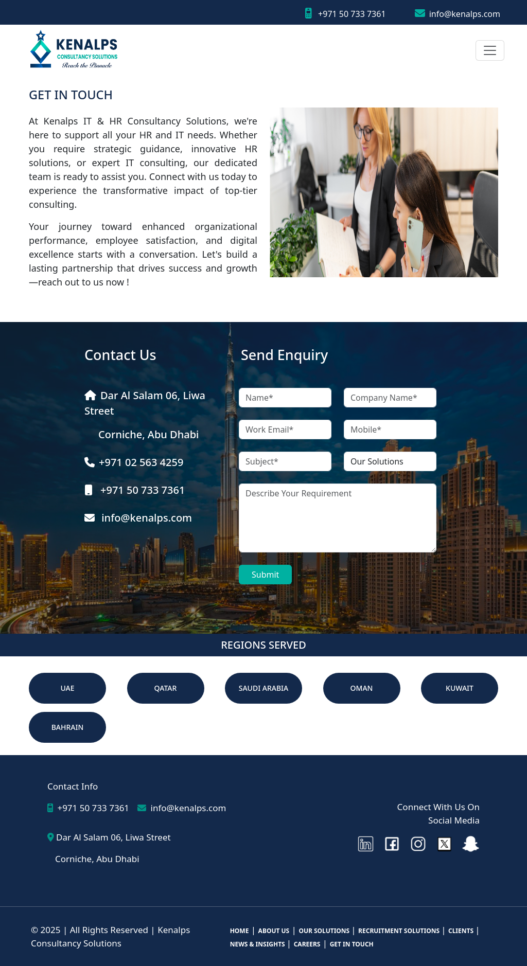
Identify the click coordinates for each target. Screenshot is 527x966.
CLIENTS (461, 930)
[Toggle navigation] (490, 50)
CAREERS (307, 944)
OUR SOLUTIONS (324, 930)
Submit (265, 574)
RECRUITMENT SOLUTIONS (399, 930)
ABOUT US (274, 930)
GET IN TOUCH (352, 944)
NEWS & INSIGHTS (258, 944)
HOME (239, 930)
